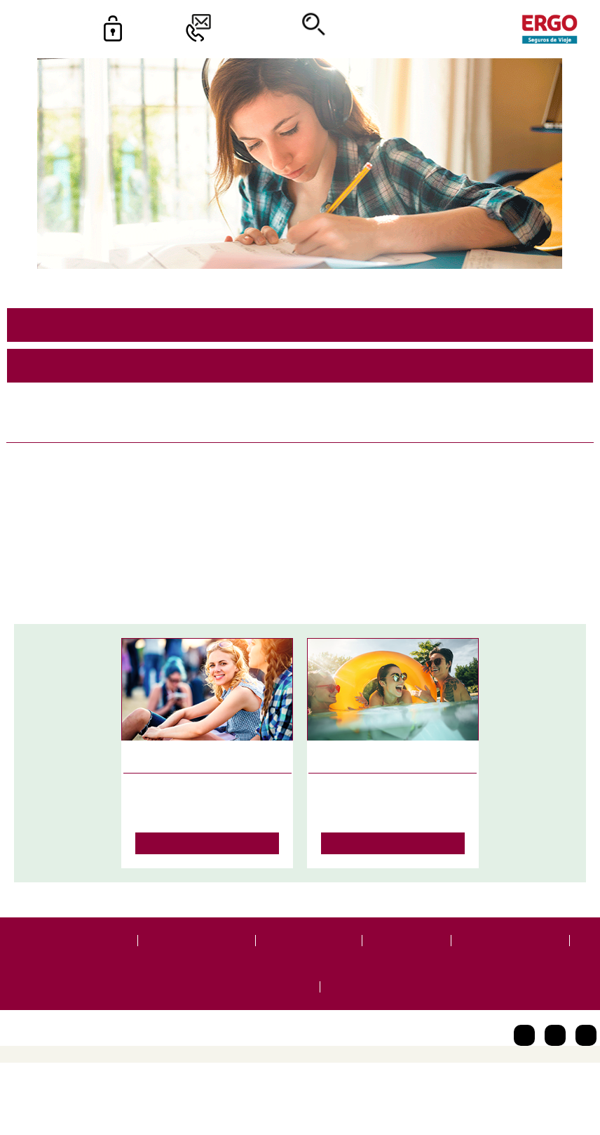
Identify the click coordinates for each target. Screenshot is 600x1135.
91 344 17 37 (300, 338)
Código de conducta (513, 948)
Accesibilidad (408, 948)
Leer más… (207, 850)
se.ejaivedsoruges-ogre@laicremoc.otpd (300, 379)
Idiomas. (460, 559)
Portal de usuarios (82, 948)
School (415, 559)
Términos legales (310, 948)
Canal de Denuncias (261, 995)
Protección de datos (198, 948)
